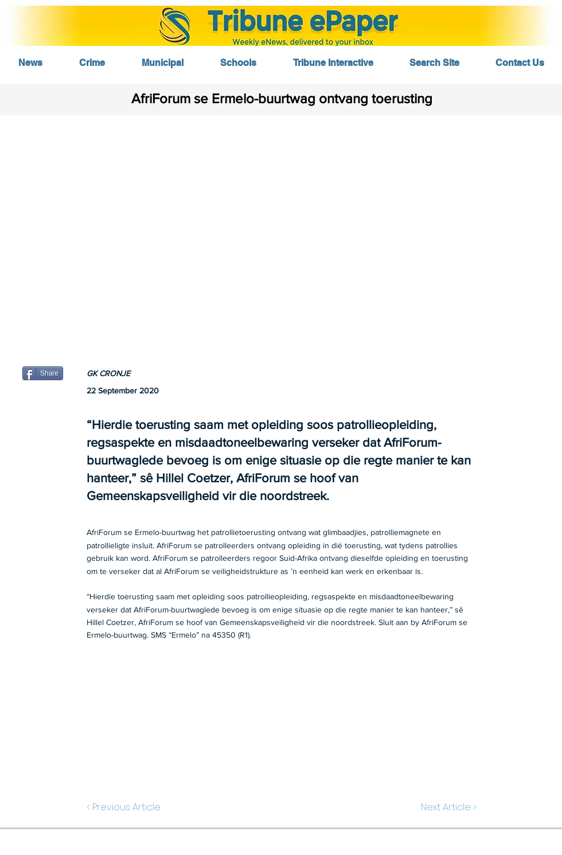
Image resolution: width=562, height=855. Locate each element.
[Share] (42, 373)
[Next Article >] (448, 807)
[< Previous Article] (126, 807)
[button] (281, 228)
